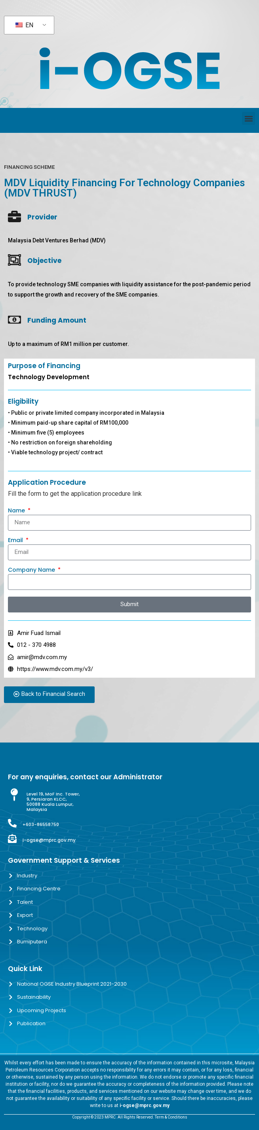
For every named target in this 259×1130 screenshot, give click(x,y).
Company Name (32, 570)
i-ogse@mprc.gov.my (49, 840)
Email (16, 540)
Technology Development (49, 377)
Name (17, 511)
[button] (248, 118)
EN (24, 25)
